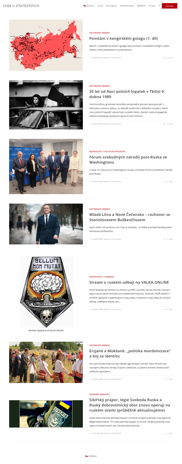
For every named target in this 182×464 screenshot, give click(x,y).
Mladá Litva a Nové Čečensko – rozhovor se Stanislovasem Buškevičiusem (129, 217)
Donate (169, 6)
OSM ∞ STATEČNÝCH (22, 6)
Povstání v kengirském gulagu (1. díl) (123, 38)
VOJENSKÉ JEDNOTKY (99, 394)
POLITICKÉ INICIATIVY (114, 151)
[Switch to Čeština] (91, 456)
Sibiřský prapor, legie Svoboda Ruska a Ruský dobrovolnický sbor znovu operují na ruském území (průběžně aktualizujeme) (129, 405)
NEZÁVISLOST (96, 151)
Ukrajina (109, 276)
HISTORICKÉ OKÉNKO (99, 33)
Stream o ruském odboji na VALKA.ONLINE (129, 282)
